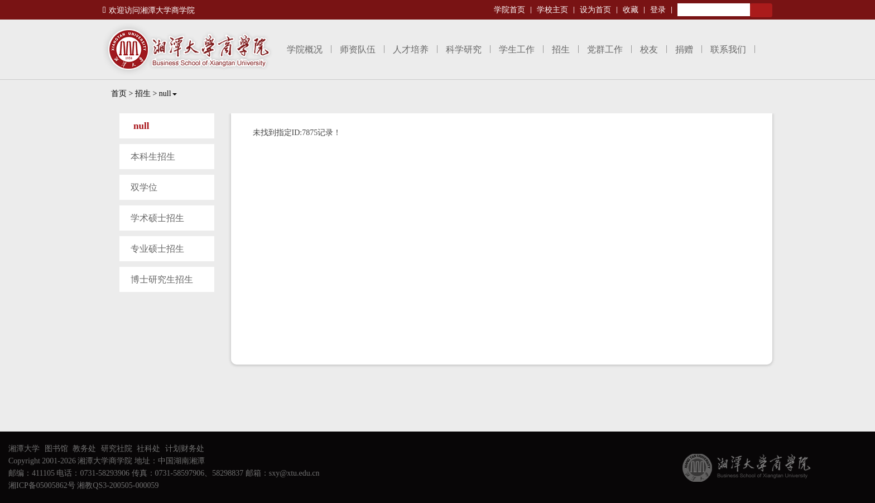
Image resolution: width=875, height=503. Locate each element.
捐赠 (684, 49)
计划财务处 (184, 448)
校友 (649, 49)
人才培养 (411, 49)
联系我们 (728, 49)
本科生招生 (153, 156)
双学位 (144, 187)
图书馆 (56, 448)
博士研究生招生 (162, 279)
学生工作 (517, 49)
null (168, 93)
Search (761, 10)
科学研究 (464, 49)
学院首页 (509, 10)
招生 (561, 49)
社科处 (148, 448)
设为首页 (595, 10)
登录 (658, 10)
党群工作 (605, 49)
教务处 (84, 448)
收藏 (630, 10)
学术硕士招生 (157, 218)
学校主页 (552, 10)
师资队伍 (358, 49)
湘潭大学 (24, 448)
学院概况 (305, 49)
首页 (119, 93)
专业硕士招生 (157, 248)
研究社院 (116, 448)
